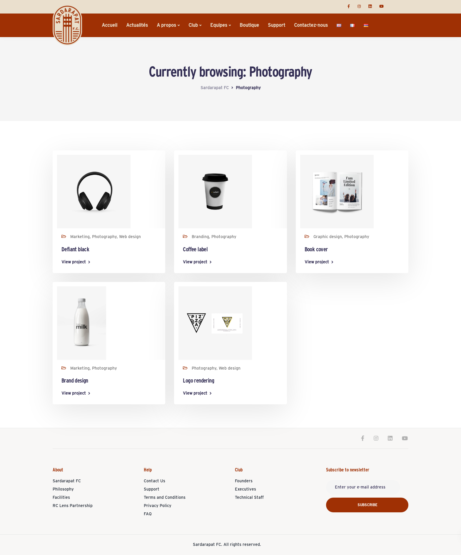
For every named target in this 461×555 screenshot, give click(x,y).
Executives (245, 489)
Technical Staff (249, 498)
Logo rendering (198, 381)
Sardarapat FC (67, 481)
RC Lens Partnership (73, 506)
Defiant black (75, 249)
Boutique (249, 25)
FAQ (148, 514)
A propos (166, 25)
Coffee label (195, 249)
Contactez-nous (311, 25)
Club (193, 25)
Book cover (316, 249)
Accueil (109, 25)
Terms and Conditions (165, 498)
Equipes (218, 25)
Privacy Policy (157, 506)
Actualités (137, 25)
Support (276, 25)
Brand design (74, 381)
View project (73, 262)
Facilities (61, 498)
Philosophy (63, 489)
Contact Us (154, 481)
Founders (244, 481)
